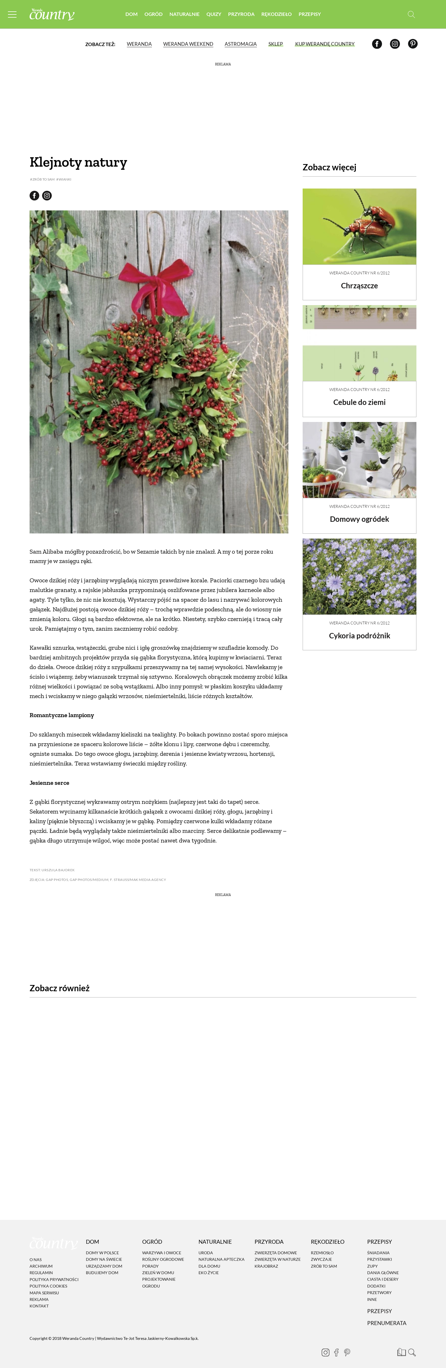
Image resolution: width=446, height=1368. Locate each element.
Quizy (214, 14)
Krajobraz (266, 1261)
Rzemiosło (322, 1248)
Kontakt (39, 1301)
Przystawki (379, 1255)
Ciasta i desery (382, 1274)
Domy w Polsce (102, 1248)
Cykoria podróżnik (359, 630)
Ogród (153, 14)
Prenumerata (386, 1318)
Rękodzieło (276, 14)
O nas (36, 1255)
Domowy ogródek (359, 514)
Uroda (206, 1248)
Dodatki (376, 1281)
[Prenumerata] (401, 1347)
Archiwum (41, 1261)
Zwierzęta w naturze (278, 1255)
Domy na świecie (104, 1255)
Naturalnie (185, 14)
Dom (131, 14)
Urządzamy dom (104, 1261)
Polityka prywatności (54, 1274)
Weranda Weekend (188, 44)
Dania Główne (383, 1268)
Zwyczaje (321, 1255)
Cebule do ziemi (359, 397)
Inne (372, 1294)
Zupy (372, 1261)
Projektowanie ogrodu (158, 1278)
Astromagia (241, 44)
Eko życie (209, 1268)
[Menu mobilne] (12, 14)
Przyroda (241, 14)
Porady (150, 1261)
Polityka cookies (48, 1281)
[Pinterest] (413, 44)
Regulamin (41, 1268)
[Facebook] (377, 44)
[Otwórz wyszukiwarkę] (411, 14)
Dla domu (209, 1261)
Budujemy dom (102, 1268)
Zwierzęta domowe (276, 1248)
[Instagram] (395, 44)
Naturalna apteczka (222, 1255)
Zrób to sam (324, 1261)
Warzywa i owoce (161, 1248)
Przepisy (310, 14)
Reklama (39, 1294)
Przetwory (379, 1288)
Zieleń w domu (158, 1268)
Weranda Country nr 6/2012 (359, 268)
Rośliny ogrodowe (163, 1255)
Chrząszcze (359, 280)
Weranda (139, 44)
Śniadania (378, 1248)
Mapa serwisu (44, 1288)
